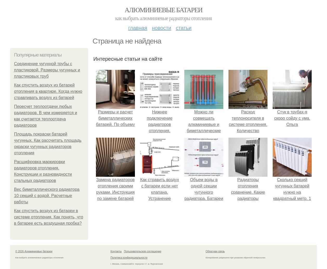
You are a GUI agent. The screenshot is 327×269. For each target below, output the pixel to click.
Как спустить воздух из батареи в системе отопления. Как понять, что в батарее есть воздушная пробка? (48, 217)
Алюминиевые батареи (163, 10)
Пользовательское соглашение (142, 251)
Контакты (116, 251)
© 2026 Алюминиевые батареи (34, 251)
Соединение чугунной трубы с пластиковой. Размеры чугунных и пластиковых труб (47, 70)
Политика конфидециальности (128, 257)
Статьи (183, 28)
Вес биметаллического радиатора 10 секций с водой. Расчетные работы (47, 195)
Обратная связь (215, 251)
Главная (137, 28)
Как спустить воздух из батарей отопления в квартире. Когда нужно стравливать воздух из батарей (48, 91)
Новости (161, 28)
